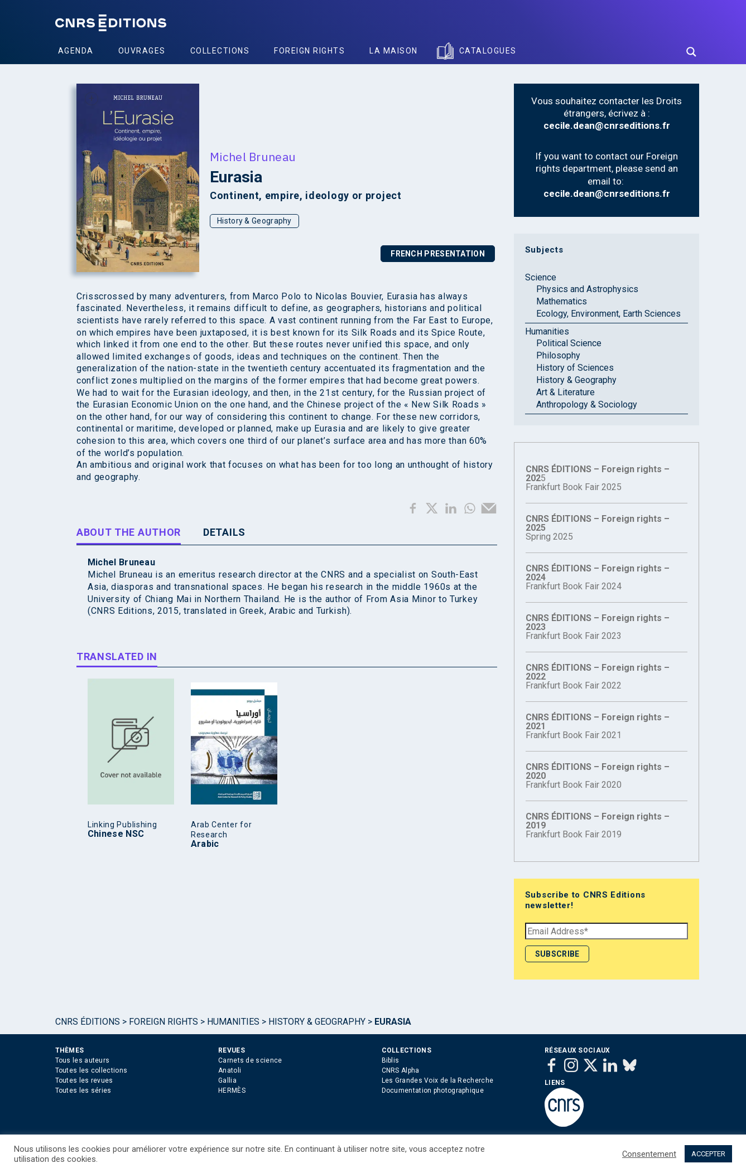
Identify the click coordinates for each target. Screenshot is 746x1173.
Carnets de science (250, 1060)
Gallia (227, 1080)
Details (224, 532)
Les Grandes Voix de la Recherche (438, 1080)
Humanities (547, 331)
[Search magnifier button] (691, 51)
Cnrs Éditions (87, 1021)
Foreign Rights (309, 50)
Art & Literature (565, 392)
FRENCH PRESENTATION (438, 253)
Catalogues (488, 50)
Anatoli (229, 1070)
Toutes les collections (91, 1070)
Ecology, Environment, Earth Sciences (608, 313)
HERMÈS (232, 1090)
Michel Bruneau (253, 156)
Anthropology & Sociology (586, 404)
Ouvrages (142, 50)
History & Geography (254, 220)
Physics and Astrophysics (587, 289)
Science (540, 277)
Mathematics (561, 301)
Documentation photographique (433, 1090)
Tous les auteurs (82, 1060)
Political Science (568, 343)
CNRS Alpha (401, 1070)
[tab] (128, 534)
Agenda (76, 50)
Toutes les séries (83, 1090)
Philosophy (558, 355)
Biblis (391, 1060)
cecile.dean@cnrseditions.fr (606, 125)
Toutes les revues (84, 1080)
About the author (128, 532)
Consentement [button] (649, 1154)
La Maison (393, 50)
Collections (220, 50)
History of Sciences (575, 367)
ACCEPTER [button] (708, 1154)
